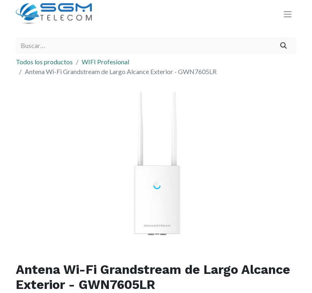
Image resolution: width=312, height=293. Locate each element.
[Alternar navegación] (287, 14)
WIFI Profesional (105, 62)
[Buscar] (283, 45)
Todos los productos (44, 62)
